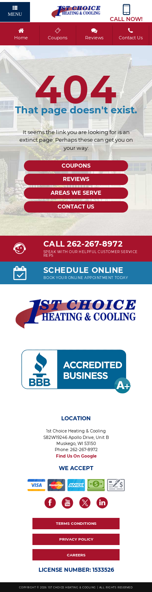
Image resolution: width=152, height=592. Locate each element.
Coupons (57, 34)
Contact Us (130, 34)
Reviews (93, 34)
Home (21, 34)
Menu (15, 11)
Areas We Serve (76, 193)
